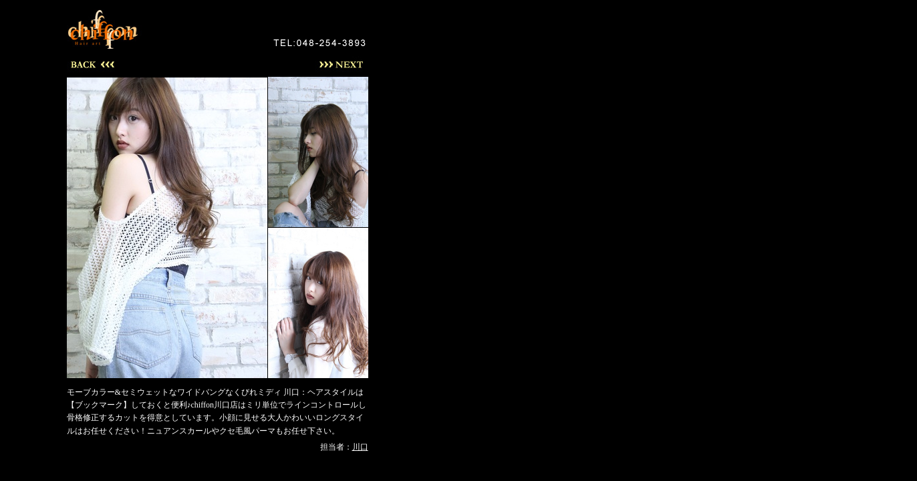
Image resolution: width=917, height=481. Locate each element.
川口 (360, 447)
